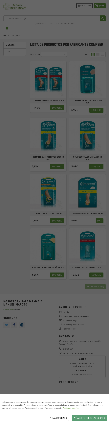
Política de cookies (70, 408)
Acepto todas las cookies (89, 417)
